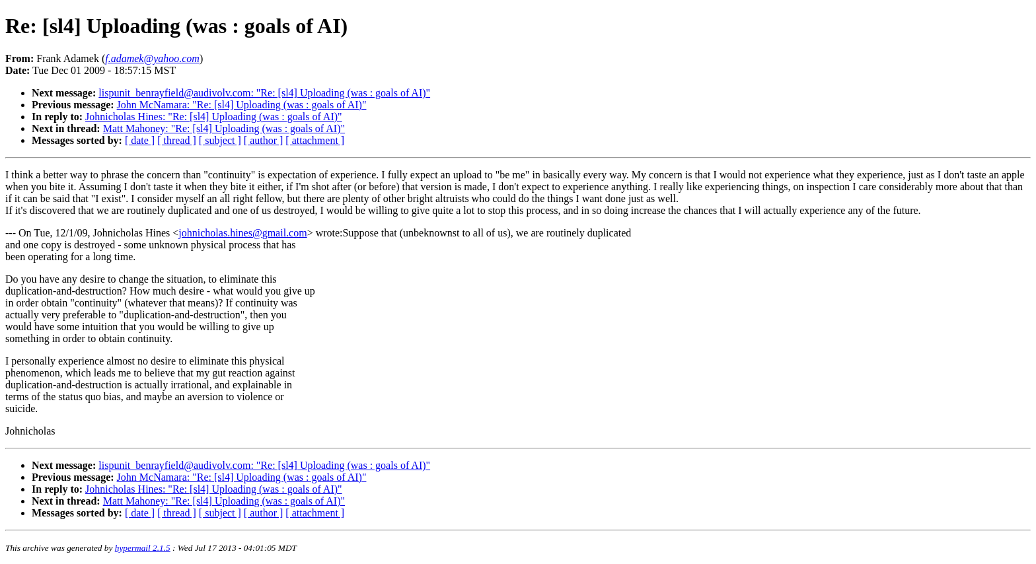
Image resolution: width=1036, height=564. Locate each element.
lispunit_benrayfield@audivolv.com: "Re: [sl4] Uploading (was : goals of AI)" (264, 92)
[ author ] (263, 140)
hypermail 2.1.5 (142, 548)
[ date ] (140, 140)
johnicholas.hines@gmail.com (242, 232)
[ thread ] (176, 140)
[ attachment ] (314, 140)
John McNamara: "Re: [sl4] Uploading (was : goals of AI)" (242, 104)
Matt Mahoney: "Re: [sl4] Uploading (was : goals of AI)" (224, 128)
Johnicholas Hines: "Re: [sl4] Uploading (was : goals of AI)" (213, 116)
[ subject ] (220, 140)
